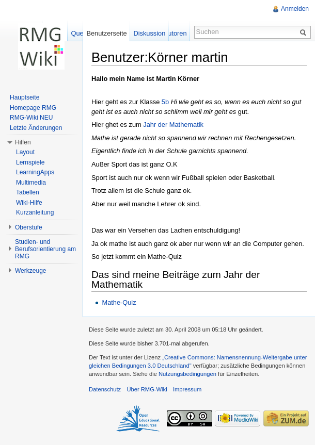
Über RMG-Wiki (147, 389)
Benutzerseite (106, 33)
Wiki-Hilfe (29, 202)
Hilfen (23, 142)
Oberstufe (28, 227)
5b (165, 102)
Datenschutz (105, 389)
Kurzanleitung (35, 212)
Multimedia (31, 182)
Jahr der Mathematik (173, 124)
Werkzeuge (30, 270)
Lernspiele (30, 162)
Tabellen (27, 192)
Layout (25, 152)
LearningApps (35, 172)
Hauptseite (24, 97)
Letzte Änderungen (36, 127)
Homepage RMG (33, 107)
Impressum (187, 389)
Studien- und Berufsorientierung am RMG (45, 249)
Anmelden (295, 8)
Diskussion (149, 33)
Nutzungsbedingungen (187, 374)
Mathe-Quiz (119, 302)
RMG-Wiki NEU (31, 117)
